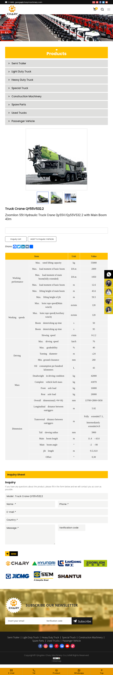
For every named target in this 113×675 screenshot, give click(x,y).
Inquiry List (16, 241)
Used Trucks (19, 115)
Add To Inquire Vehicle (42, 241)
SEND (13, 557)
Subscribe (84, 625)
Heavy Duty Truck (23, 81)
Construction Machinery (27, 98)
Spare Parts (19, 106)
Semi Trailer (19, 63)
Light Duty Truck (22, 72)
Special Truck (20, 89)
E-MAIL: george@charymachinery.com (25, 2)
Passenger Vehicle (23, 123)
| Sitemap (56, 664)
